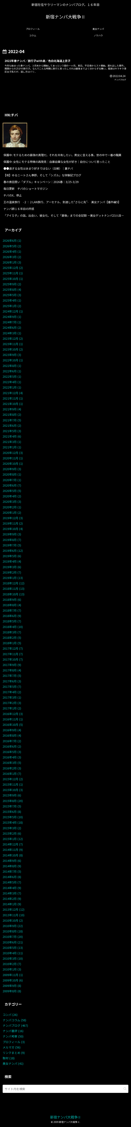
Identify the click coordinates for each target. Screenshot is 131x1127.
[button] (125, 1089)
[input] (65, 1089)
